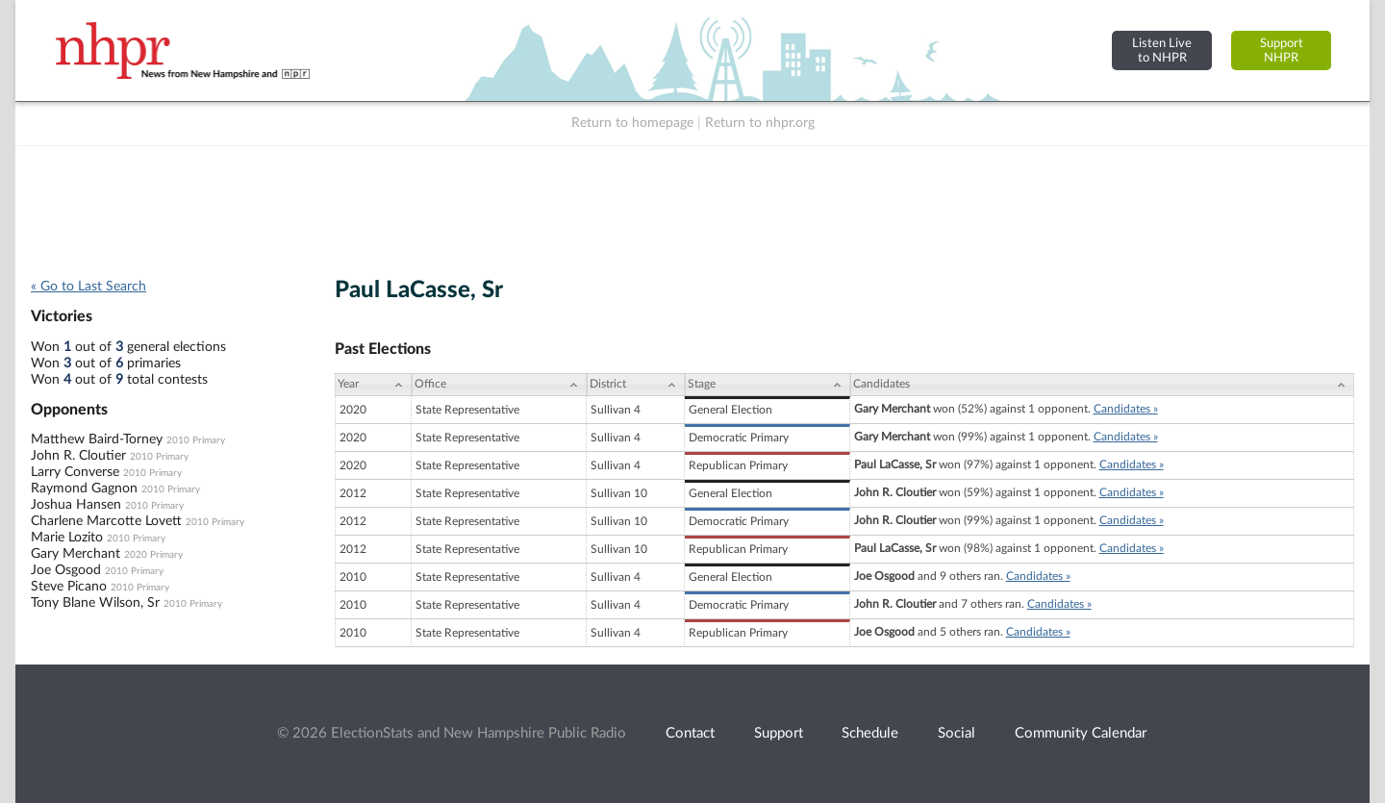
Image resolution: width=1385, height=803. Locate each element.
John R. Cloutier (78, 456)
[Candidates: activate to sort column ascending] (1102, 384)
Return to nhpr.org (760, 123)
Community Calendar (1080, 733)
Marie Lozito (67, 537)
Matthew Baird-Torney (97, 439)
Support (778, 733)
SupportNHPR (1281, 50)
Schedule (870, 733)
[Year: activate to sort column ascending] (373, 384)
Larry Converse (75, 472)
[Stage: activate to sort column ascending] (767, 384)
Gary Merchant (75, 554)
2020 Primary (153, 555)
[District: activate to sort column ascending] (636, 384)
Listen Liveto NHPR (1162, 50)
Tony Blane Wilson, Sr (95, 603)
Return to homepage (632, 123)
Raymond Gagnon (84, 488)
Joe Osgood (66, 570)
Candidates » (1126, 408)
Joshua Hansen (76, 505)
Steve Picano (69, 586)
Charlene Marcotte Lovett (106, 521)
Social (956, 733)
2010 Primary (195, 440)
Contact (690, 733)
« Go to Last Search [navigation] (88, 286)
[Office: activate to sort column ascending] (499, 384)
